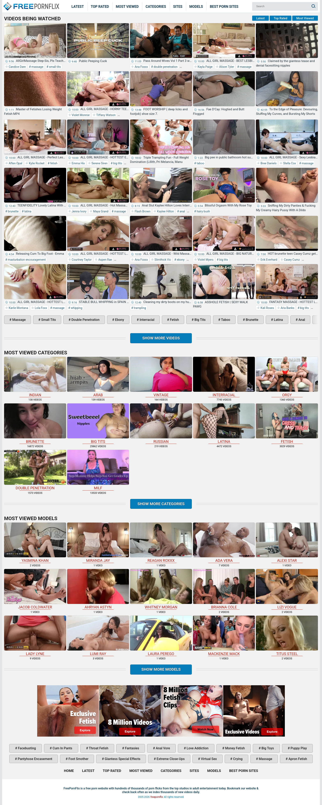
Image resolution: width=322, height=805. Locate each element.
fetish (53, 163)
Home (31, 4)
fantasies (131, 748)
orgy (287, 377)
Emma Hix (78, 163)
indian (35, 377)
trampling (139, 308)
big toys (267, 748)
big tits (117, 163)
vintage (161, 377)
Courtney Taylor (81, 259)
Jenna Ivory (78, 211)
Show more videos (161, 338)
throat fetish (98, 748)
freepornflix (157, 797)
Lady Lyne (35, 636)
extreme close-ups (170, 759)
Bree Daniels (268, 163)
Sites (177, 6)
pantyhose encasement (34, 759)
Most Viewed (127, 6)
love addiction (197, 748)
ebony (180, 259)
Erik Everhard (268, 259)
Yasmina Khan (35, 543)
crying (237, 759)
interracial (146, 320)
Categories (156, 6)
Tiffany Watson (105, 115)
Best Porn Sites (224, 6)
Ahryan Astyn (98, 589)
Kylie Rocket (36, 163)
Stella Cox (289, 163)
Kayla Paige (205, 66)
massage (37, 66)
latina (27, 211)
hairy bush (203, 211)
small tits (54, 66)
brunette (13, 211)
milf (98, 470)
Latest (77, 6)
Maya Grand (100, 211)
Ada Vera (224, 543)
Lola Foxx (40, 308)
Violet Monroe (80, 115)
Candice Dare (17, 66)
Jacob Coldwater (35, 589)
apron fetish (297, 759)
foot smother (78, 759)
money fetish (234, 748)
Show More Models (161, 669)
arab (98, 377)
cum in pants (62, 748)
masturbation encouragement (26, 259)
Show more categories (161, 503)
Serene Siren (99, 163)
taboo (200, 163)
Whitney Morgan (161, 589)
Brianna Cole (224, 589)
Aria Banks (287, 308)
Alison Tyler (226, 66)
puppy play (298, 748)
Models (196, 6)
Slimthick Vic (162, 259)
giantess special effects (122, 759)
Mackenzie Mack (224, 636)
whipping (76, 308)
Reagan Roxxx (161, 543)
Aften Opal (15, 163)
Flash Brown (142, 211)
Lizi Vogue (287, 589)
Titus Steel (287, 636)
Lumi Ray (98, 636)
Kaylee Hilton (165, 211)
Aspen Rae (105, 259)
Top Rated (100, 6)
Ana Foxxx (141, 66)
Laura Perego (161, 636)
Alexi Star (287, 543)
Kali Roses (267, 308)
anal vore (162, 748)
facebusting (26, 748)
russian (161, 423)
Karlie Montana (18, 308)
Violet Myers (205, 259)
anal (182, 211)
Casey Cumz (291, 259)
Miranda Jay (98, 543)
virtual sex (208, 759)
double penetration (165, 66)
